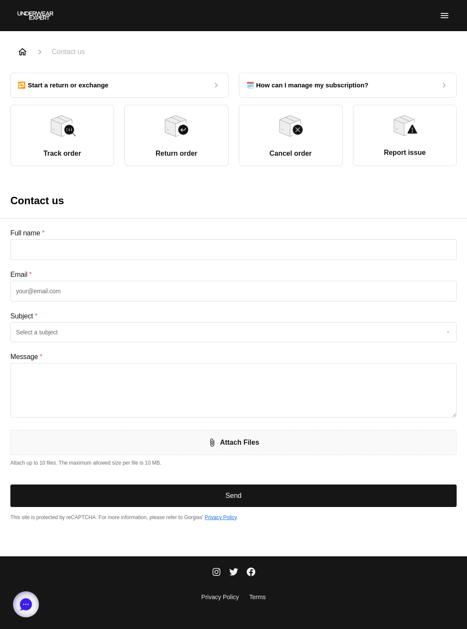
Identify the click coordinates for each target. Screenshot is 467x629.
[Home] (22, 52)
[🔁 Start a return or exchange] (119, 85)
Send (233, 495)
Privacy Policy (221, 517)
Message (26, 357)
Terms (257, 597)
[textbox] (233, 249)
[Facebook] (251, 573)
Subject (23, 316)
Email (21, 274)
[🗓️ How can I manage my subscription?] (348, 85)
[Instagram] (216, 573)
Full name (27, 233)
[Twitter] (234, 573)
